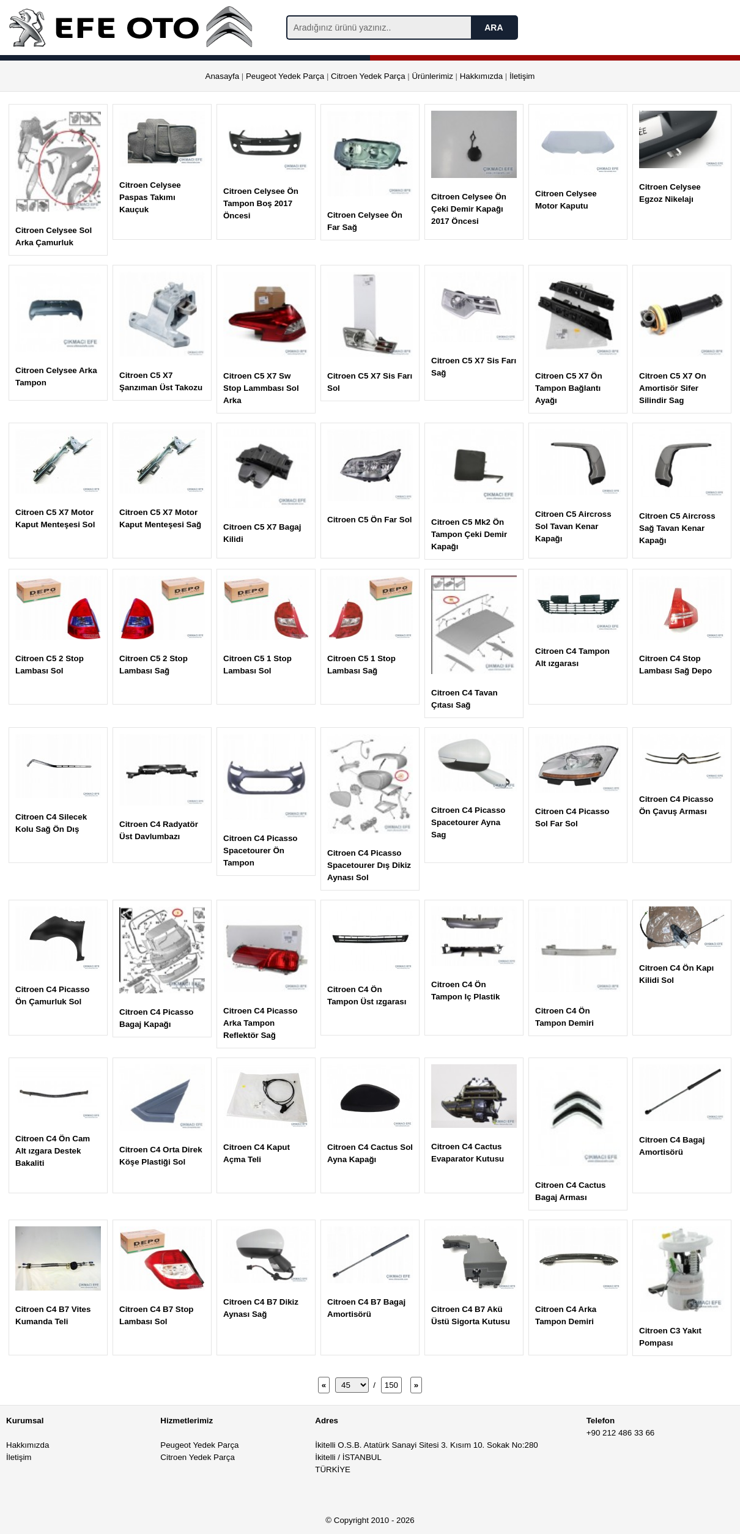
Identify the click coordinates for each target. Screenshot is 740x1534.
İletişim (522, 76)
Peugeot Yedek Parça (285, 76)
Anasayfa (222, 76)
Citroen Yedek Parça (368, 76)
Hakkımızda (481, 76)
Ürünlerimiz (432, 76)
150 (391, 1385)
